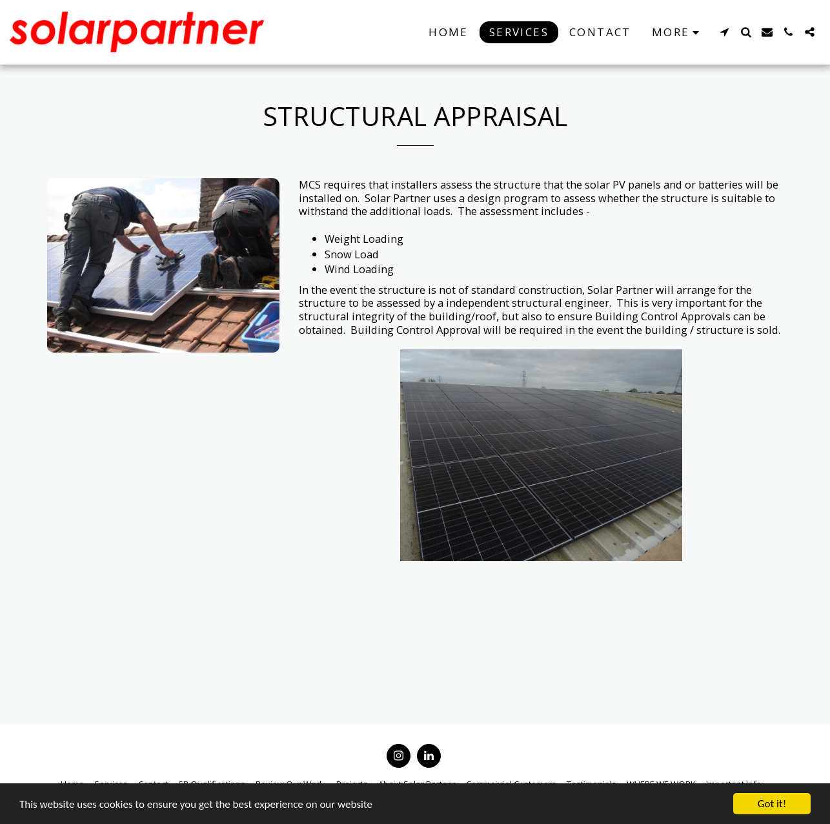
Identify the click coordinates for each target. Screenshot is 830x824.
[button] (724, 31)
